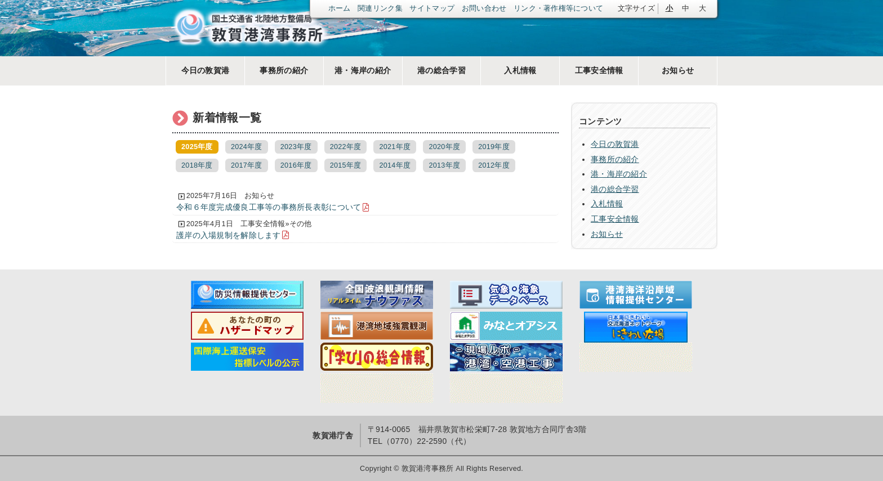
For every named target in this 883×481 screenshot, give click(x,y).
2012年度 (494, 165)
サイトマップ (431, 8)
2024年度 (246, 147)
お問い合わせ (484, 8)
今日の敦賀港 (205, 70)
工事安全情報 (599, 70)
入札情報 (520, 70)
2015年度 (346, 165)
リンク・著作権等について (558, 8)
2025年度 (197, 147)
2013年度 (444, 165)
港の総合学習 (441, 70)
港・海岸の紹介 (363, 70)
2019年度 (494, 147)
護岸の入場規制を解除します (228, 235)
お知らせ (678, 70)
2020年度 (444, 147)
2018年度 (197, 165)
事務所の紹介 (284, 70)
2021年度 (395, 147)
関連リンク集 (380, 8)
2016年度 (296, 165)
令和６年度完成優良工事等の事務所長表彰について (268, 207)
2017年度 (246, 165)
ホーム (339, 8)
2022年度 (346, 147)
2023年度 (296, 147)
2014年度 (395, 165)
